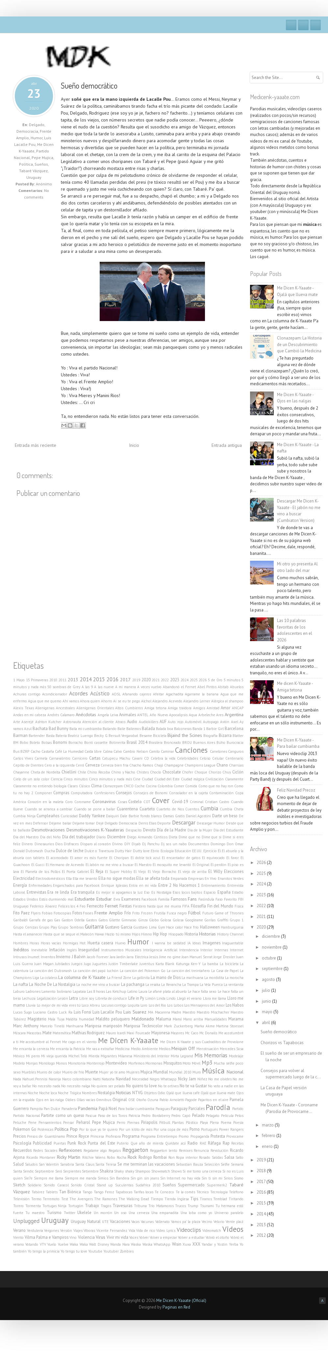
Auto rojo (175, 721)
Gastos (91, 920)
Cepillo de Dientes (28, 765)
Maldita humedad (80, 1019)
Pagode (191, 1099)
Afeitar (158, 694)
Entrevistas (36, 892)
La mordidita (214, 977)
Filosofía (198, 905)
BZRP (24, 751)
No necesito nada (46, 1086)
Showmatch (160, 1171)
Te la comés (185, 1192)
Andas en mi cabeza (29, 715)
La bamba (210, 963)
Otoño (141, 1099)
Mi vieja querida (54, 1056)
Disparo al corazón (95, 844)
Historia (191, 933)
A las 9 (87, 687)
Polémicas (45, 1129)
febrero (269, 1135)
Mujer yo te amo (112, 1072)
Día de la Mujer (200, 830)
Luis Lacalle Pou (107, 1012)
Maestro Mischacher (213, 1012)
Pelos (239, 1115)
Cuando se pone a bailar (94, 809)
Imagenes (211, 942)
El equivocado (213, 857)
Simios (103, 1178)
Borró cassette (96, 742)
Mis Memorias (211, 1055)
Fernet (111, 906)
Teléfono (236, 1192)
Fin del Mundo (220, 905)
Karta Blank (165, 963)
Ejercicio (210, 851)
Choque (200, 772)
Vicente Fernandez (111, 1230)
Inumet (33, 957)
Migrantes (109, 1056)
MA (150, 1012)
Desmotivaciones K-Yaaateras (95, 830)
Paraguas (163, 1108)
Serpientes (72, 1171)
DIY (127, 844)
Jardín (121, 957)
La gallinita (141, 977)
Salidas (217, 1157)
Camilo (154, 751)
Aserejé (27, 721)
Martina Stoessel (229, 1026)
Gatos (103, 920)
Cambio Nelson (135, 751)
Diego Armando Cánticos (147, 837)
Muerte (91, 1071)
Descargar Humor (211, 823)
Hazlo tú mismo (118, 934)
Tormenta (33, 1206)
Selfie (225, 1164)
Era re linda (58, 892)
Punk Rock (76, 1143)
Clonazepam (113, 786)
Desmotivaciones (48, 830)
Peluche (19, 1122)
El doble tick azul (146, 857)
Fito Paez (21, 912)
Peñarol (83, 1122)
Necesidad (140, 1079)
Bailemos (133, 728)
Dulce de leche (70, 850)
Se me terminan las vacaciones (146, 1164)
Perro (121, 1122)
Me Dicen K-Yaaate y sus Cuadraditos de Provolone (201, 1042)
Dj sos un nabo (174, 844)
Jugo (87, 963)
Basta (50, 735)
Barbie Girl (215, 728)
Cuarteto (147, 808)
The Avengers (81, 1199)
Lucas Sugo (22, 1012)
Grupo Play (48, 927)
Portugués (209, 1129)
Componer (43, 793)
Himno (146, 934)
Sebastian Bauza (189, 1164)
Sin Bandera (119, 1178)
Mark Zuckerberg (178, 1026)
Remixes (185, 1150)
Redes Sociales (45, 1150)
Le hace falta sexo (202, 991)
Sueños (41, 164)
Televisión (21, 1199)
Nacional (235, 1072)
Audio (132, 721)
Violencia (86, 1237)
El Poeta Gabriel (75, 871)
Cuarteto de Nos (170, 809)
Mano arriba (193, 1019)
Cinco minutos (75, 779)
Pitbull (164, 1122)
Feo (83, 906)
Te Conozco (164, 1192)
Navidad (123, 1078)
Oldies (70, 1099)
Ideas (196, 943)
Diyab (136, 844)
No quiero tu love (141, 1085)
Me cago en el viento (79, 1042)
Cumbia (209, 808)
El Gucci (38, 864)
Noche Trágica (69, 1093)
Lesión (63, 998)
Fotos (77, 912)
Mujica (146, 1071)
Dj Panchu (150, 844)
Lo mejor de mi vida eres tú (59, 1005)
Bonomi (60, 742)
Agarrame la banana (201, 694)
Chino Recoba (98, 772)
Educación (183, 851)
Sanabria (67, 1164)
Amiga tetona (155, 708)
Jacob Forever (98, 957)
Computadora (81, 793)
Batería (61, 735)
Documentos (198, 844)
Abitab (223, 687)
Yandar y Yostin (214, 1244)
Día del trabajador (78, 836)
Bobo (24, 742)
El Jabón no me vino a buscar (109, 864)
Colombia (165, 786)
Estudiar (104, 899)
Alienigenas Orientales (95, 708)
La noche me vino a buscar (98, 984)
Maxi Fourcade (138, 1033)
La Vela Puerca (211, 984)
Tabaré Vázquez (33, 170)
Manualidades (216, 1019)
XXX (196, 1244)
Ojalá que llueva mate (218, 1093)
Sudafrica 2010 (148, 1185)
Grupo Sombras (71, 927)
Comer (179, 786)
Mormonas (153, 1063)
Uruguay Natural (86, 1221)
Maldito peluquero (113, 1018)
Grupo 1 (236, 920)
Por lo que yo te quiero (98, 1129)
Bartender (37, 735)
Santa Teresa (105, 1164)
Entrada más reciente (35, 445)
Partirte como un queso (62, 1115)
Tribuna (140, 1206)
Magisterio (37, 1018)
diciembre (271, 936)
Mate (47, 1032)
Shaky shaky (124, 1171)
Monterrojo (96, 1063)
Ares (219, 715)
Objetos (150, 1093)
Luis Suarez (134, 1012)
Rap (226, 1143)
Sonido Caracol (56, 1185)
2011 (62, 680)
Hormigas (70, 943)
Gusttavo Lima (145, 927)
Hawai (99, 934)
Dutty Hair (123, 851)
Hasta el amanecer (27, 934)
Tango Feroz (104, 1192)
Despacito (134, 830)
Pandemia (87, 1108)
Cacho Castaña (42, 751)
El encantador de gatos (181, 857)
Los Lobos (175, 1005)
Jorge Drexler (224, 957)
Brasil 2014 (137, 742)
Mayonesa (160, 1032)
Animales (127, 714)
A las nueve (104, 687)
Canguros (235, 751)
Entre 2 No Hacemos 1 (179, 885)
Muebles (29, 1072)
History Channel (230, 934)
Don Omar (235, 844)
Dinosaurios (44, 844)
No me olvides (219, 1079)
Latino (132, 991)
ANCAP (237, 708)
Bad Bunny (58, 728)
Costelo (135, 801)
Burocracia (235, 742)
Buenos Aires (204, 742)
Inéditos (21, 950)
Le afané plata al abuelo (167, 991)
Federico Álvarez (43, 906)
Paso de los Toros (112, 1115)
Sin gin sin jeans (145, 1178)
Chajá (158, 765)
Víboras (89, 1230)
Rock (132, 1157)
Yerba (233, 1244)
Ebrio (155, 851)
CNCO (129, 786)
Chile (82, 772)
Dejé (100, 823)
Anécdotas (86, 714)
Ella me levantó (85, 878)
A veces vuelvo (149, 687)
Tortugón (75, 1206)
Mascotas (34, 1033)
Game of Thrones (228, 913)
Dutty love (141, 851)
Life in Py (136, 998)
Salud (18, 1164)
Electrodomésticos (50, 878)
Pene (32, 1122)
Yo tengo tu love (74, 1251)
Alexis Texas (23, 708)
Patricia (134, 1115)
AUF (163, 721)
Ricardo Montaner (41, 1157)
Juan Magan (44, 963)
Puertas (60, 1143)
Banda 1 (198, 728)
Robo (111, 1157)
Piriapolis (149, 1122)
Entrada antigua (227, 445)
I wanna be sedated (169, 943)
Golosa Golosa (171, 920)
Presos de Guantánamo (46, 1136)
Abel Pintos (206, 687)
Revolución (219, 1150)
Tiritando (236, 1199)
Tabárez (38, 1192)
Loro (143, 1005)
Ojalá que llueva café (182, 1093)
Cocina (151, 786)
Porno (194, 1129)
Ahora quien (90, 701)
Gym (161, 927)
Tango (87, 1192)
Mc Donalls (208, 1033)
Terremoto (51, 1199)
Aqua (193, 715)
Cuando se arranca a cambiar (49, 809)
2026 (203, 680)
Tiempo (157, 1199)
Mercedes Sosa (231, 1048)
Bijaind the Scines (184, 735)
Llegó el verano (189, 998)
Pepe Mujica (42, 157)
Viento (18, 1237)
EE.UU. (197, 851)
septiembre (273, 968)
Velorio (219, 1221)
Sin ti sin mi (212, 1178)
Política (26, 164)
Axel (234, 721)
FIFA (185, 906)
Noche (33, 1093)
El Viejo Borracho (162, 871)
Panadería (69, 1108)
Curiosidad (69, 816)
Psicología (22, 1143)
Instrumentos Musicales (121, 950)
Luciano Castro (45, 1012)
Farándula (206, 899)
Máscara (19, 1033)
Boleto (35, 742)
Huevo (120, 943)
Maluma (163, 1018)
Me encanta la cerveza (31, 1048)
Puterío (123, 1143)
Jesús (153, 957)
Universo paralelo (228, 1212)
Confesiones (104, 793)
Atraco (120, 721)
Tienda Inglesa (176, 1199)
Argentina (234, 714)
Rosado (204, 1157)
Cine (136, 779)
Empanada (179, 878)
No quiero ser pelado (108, 1086)
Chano (222, 765)
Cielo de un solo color (31, 779)
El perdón (219, 864)
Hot (83, 943)
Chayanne (21, 772)
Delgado (36, 124)
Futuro (208, 913)
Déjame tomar (83, 823)
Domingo (218, 844)
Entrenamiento (213, 885)
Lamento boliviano (56, 991)
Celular (218, 758)
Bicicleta (159, 735)
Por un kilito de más (136, 1129)
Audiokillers (148, 721)
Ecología (167, 851)
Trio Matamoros (161, 1206)
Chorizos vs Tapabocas (282, 1042)
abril (266, 1022)
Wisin (176, 1244)
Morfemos (136, 1063)
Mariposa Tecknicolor (143, 1025)
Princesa (97, 1136)
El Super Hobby (118, 871)
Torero (18, 1206)
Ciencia (57, 779)
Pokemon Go (24, 1129)
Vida (132, 1230)
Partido (237, 1108)
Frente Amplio (108, 913)
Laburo (19, 991)
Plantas (178, 1122)
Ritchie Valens (94, 1157)
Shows (176, 1171)
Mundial (160, 1071)
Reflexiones (70, 1150)
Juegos (76, 963)
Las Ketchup (116, 991)
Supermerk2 (217, 1185)
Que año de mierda (147, 1143)
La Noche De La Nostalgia (52, 984)
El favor (232, 857)
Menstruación (207, 1048)
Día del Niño (50, 837)
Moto (187, 1063)
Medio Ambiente (144, 1048)
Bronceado (172, 742)
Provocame (234, 1136)
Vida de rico (145, 1230)
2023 (174, 679)
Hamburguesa (232, 927)
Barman (20, 735)
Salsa (229, 1157)
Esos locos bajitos (187, 892)
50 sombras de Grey (63, 687)
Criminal (196, 801)
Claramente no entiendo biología (39, 786)
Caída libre (93, 751)
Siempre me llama (48, 1178)
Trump (193, 1206)
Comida (191, 786)
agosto (269, 979)
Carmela (41, 758)
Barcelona (234, 728)
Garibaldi (20, 920)
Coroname (82, 801)
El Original (201, 864)
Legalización (47, 998)
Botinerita (117, 742)
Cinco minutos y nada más (110, 779)
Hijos (136, 934)
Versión (66, 1230)
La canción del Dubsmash (51, 970)
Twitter (303, 25)
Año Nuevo (159, 715)
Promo (184, 1136)
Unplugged (26, 1221)
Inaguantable (232, 943)
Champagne (174, 765)
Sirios (228, 1178)
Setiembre (90, 1171)
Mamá (177, 1019)
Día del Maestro (26, 837)
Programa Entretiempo (159, 1136)
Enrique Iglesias (114, 885)
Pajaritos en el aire (213, 1099)
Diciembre (116, 836)
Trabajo (92, 1205)
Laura (143, 991)
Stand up (105, 1185)
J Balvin (79, 956)
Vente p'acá (234, 1221)
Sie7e (28, 1178)
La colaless (48, 977)
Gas (57, 920)
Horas (34, 943)
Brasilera (156, 742)
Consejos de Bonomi (150, 793)
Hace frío (191, 927)
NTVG (137, 1092)
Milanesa (125, 1056)
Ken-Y (196, 963)
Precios (19, 1136)
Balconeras (182, 728)
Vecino (207, 1221)
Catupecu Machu (116, 758)
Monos (61, 1063)
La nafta (20, 984)
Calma (108, 751)
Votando (31, 1244)
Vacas (135, 1221)
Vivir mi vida (117, 1237)
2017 (125, 680)
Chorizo (215, 772)
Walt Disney (99, 1244)
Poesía (238, 1122)
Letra (73, 998)
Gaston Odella (73, 920)
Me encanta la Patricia (67, 1048)
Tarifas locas (143, 1192)
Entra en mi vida (143, 885)
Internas (221, 950)
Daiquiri (112, 816)
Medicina (122, 1048)
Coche (140, 786)
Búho (220, 742)
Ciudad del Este (167, 779)
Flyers (35, 913)
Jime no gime (170, 957)
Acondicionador (54, 694)
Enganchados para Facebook (76, 885)
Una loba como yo (196, 1212)
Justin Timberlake (123, 963)
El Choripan (119, 857)
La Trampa (190, 984)
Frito (136, 913)
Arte (16, 721)
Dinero (27, 844)
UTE (105, 1221)
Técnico (202, 1192)
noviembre (272, 947)
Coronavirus (104, 801)
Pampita (36, 1108)
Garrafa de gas (41, 920)
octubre (269, 958)
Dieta (173, 837)
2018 (262, 1171)
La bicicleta (229, 963)
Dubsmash (34, 851)
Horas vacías (51, 943)
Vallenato (162, 1221)
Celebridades (187, 758)
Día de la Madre (171, 829)
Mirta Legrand (182, 1056)
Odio (161, 1093)
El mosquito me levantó (172, 864)
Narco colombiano (76, 1079)
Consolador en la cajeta (188, 793)
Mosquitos (173, 1063)
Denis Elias (147, 823)
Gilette (114, 920)
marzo (268, 1125)
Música (213, 1070)
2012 (262, 1235)
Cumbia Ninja (24, 816)
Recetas (237, 1143)
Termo (36, 1199)
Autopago (211, 721)
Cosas (122, 801)
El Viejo (140, 871)
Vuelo (51, 1244)
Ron (171, 1157)
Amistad (213, 708)
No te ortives (168, 1086)
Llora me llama (214, 998)
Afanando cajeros (136, 694)
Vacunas (147, 1221)
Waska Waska (141, 1244)
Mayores (177, 1033)
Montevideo (116, 1063)
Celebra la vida (163, 758)
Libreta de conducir (111, 998)
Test (64, 1199)
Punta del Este (101, 1143)
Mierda (93, 1056)
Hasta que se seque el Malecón (68, 934)
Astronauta (72, 721)
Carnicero (80, 758)
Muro (196, 1072)
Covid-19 (180, 801)
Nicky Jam (187, 1078)
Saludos (31, 1164)
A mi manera (125, 687)
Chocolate (172, 771)
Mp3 (207, 1062)
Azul (28, 728)
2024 (185, 680)
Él (219, 851)
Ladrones (33, 991)
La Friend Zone (119, 977)
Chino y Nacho (123, 772)
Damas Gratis (174, 816)
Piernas (133, 1122)
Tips (194, 1198)
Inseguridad (88, 949)
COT (146, 801)
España (224, 892)
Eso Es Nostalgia (157, 892)
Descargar (183, 822)
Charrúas (236, 765)
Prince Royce (77, 1136)
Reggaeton (135, 1149)
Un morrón (103, 1212)
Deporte (164, 823)
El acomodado (57, 857)
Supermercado (191, 1184)
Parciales (197, 1108)
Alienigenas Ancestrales (55, 708)
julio (266, 990)
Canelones (218, 751)
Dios (59, 844)
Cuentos (192, 809)
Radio (193, 1143)
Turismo (54, 1212)
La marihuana (192, 977)
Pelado (198, 1115)
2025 (194, 680)
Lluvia (31, 1005)
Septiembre (44, 1171)
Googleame (194, 920)
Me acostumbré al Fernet (40, 1042)
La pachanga (132, 984)
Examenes (130, 899)
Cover (160, 800)
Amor (225, 707)
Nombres (89, 1093)
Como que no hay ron (215, 786)
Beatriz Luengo (80, 735)
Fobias (47, 913)
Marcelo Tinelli (52, 1026)
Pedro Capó (180, 1115)
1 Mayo (19, 680)
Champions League (200, 765)
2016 (112, 679)
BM (15, 742)
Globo (154, 920)
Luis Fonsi (82, 1012)
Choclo (155, 772)
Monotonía (77, 1063)
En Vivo (210, 878)
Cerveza (92, 765)
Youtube (95, 1251)
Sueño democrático (89, 85)
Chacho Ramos (141, 765)
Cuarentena (127, 808)
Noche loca (48, 1093)
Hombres (20, 943)
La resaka (152, 984)
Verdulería (35, 1230)
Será (58, 1171)
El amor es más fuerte (89, 857)
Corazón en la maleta (45, 801)
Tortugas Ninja (54, 1206)
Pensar (68, 1122)
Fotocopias (62, 913)
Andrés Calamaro (61, 715)
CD (146, 758)
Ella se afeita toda (152, 878)
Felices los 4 (68, 906)
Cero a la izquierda (59, 765)
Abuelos (236, 687)
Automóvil (193, 721)
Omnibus (103, 1099)
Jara (112, 957)
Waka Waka (79, 1244)
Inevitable (39, 950)
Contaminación (221, 793)
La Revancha (171, 984)
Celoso (205, 758)
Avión (224, 721)
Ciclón (237, 771)
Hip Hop (160, 933)
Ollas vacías (86, 1099)
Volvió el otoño (217, 1237)
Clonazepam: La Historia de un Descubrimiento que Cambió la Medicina (299, 344)
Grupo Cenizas (25, 927)
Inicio (134, 445)
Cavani (137, 758)
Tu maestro (34, 1212)
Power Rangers (231, 1129)
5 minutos (232, 680)
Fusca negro (177, 913)
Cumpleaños (48, 815)
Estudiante (85, 899)
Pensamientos (49, 1122)
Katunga (182, 963)
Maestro (189, 1012)
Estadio (237, 892)
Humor (36, 137)
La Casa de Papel (225, 970)
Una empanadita (164, 1212)
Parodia (218, 1107)
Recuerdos (22, 1150)
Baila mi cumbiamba (85, 728)
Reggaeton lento (163, 1150)
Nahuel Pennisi (35, 1079)
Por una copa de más (171, 1129)
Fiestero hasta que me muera (157, 906)
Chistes (143, 772)
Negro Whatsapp (163, 1079)
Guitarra (94, 926)
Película (227, 1115)
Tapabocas (123, 1192)
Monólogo (47, 1063)
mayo (267, 1012)
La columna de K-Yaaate (82, 977)
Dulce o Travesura (99, 851)
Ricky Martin (69, 1157)
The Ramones (105, 1199)
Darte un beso (225, 815)
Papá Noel (108, 1108)
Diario (101, 837)
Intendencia (189, 950)
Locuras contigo (114, 1005)
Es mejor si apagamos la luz (119, 892)
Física (239, 906)
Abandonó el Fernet (179, 687)
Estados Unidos (25, 899)
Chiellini (69, 771)
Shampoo (142, 1171)
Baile (121, 728)
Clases (72, 786)
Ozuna (152, 1099)
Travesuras (122, 1205)
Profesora (113, 1136)
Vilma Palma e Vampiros (46, 1237)
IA (189, 943)
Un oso (120, 1212)
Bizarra (225, 735)
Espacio (210, 892)
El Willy (215, 871)
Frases (88, 913)
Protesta (218, 1136)
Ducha (49, 851)
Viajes (78, 1230)
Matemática (62, 1033)
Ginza (143, 920)
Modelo (19, 1063)
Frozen (147, 913)
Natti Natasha (104, 1079)
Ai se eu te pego (126, 701)
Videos (232, 1229)
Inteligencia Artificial (160, 950)
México (19, 1056)
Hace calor (174, 927)
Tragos (106, 1206)
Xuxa (187, 1244)
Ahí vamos (71, 701)
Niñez (202, 1079)
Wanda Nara (119, 1244)
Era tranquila (83, 892)
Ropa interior (187, 1157)
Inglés (72, 950)
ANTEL (142, 715)
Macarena (162, 1012)
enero (268, 1146)
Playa (204, 1122)
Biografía (210, 735)
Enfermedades (40, 885)
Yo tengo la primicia (44, 1251)
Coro (69, 801)
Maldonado (143, 1019)
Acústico (100, 693)
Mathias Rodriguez (88, 1032)
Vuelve (63, 1244)
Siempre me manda (80, 1178)
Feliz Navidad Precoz (296, 790)
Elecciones (233, 871)
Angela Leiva (108, 715)
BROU (187, 742)
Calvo (118, 751)
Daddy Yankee (92, 815)
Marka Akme (204, 1026)
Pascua (91, 1115)
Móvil (196, 1063)
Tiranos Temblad (213, 1199)
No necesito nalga (75, 1086)
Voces (133, 1237)
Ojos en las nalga (50, 1099)
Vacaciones (120, 1221)
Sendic (28, 1171)
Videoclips (189, 1229)
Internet (236, 950)
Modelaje (236, 1056)
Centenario (234, 758)
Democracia (27, 131)
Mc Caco (191, 1033)
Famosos (179, 899)
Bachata (40, 728)
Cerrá (80, 765)
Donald (19, 851)
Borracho (75, 742)
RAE (203, 1143)
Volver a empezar (163, 1237)
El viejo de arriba (192, 871)
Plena (214, 1122)
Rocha (121, 1157)
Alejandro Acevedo (167, 701)
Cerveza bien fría (114, 765)
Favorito (230, 899)
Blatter (238, 735)
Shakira (106, 1171)
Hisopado (176, 934)
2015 (99, 679)
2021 (156, 680)
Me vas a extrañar (100, 1048)
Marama (235, 1018)
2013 (73, 680)
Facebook (291, 25)
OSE (131, 1099)
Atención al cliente (98, 721)
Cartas (94, 758)
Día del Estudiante (228, 830)
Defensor (40, 823)
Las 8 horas (96, 991)
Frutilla (159, 913)
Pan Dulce (52, 1108)
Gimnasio (129, 920)
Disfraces (71, 844)
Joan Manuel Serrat (197, 957)
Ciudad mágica (192, 779)
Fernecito (95, 905)
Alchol (146, 701)
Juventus (146, 963)
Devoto (149, 829)
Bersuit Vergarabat (123, 735)
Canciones (191, 750)
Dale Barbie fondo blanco (141, 816)
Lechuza (29, 998)
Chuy (226, 772)
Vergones (51, 1230)
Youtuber (111, 1251)
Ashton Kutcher (48, 721)
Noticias (123, 1093)
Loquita (133, 1005)
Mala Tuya (56, 1019)
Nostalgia (106, 1092)
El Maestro (143, 864)
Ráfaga (214, 1143)
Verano (19, 1230)
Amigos (199, 708)
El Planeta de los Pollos (40, 871)
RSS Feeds (315, 25)
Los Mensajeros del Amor (204, 1005)
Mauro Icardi (116, 1033)
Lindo (171, 998)
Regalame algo (95, 1150)
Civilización (214, 779)
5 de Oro (215, 680)
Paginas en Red (176, 1307)
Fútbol (194, 913)
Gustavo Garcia (118, 927)
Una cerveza (139, 1212)
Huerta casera (100, 942)
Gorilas (209, 920)
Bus (16, 751)
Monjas (32, 1063)
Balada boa (164, 728)
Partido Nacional (26, 1115)
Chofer (187, 772)
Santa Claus (84, 1164)
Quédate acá (175, 1143)
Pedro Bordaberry (155, 1115)
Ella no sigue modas (116, 878)
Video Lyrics (165, 1230)
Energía (20, 885)
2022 (165, 680)
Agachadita (174, 694)
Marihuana (74, 1026)
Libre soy (86, 998)
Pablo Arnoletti (172, 1099)
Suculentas (124, 1185)
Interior (206, 950)
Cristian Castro (217, 801)
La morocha (234, 977)
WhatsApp (162, 1244)
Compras (61, 792)
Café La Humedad (69, 751)
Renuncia (201, 1150)
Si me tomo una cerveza (202, 1171)
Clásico (84, 786)
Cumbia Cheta (231, 809)
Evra (117, 899)
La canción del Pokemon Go (142, 970)
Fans (192, 899)
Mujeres (132, 1072)
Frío (127, 912)
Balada (148, 728)
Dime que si (212, 837)
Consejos (124, 792)
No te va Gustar (193, 1085)
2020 (146, 679)
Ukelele (84, 1212)
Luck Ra (65, 1012)
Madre (176, 1012)
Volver (144, 1237)
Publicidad (42, 1143)
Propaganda (199, 1136)
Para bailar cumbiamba (136, 1108)
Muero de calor (49, 1072)
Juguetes (99, 963)
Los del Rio (157, 1005)
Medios (164, 1048)
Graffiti (222, 920)
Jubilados (62, 963)
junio (267, 1001)
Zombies (127, 1251)
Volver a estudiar (191, 1237)
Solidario (34, 1185)
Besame (145, 735)
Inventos (48, 957)
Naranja (55, 1079)
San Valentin (49, 1164)
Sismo (238, 1178)
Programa (130, 1136)
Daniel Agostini (198, 816)
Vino (73, 1237)
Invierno (63, 956)
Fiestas (125, 905)
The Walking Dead (133, 1199)
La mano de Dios (166, 977)
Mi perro (33, 1056)
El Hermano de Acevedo (65, 864)
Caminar (167, 751)
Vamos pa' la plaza (185, 1221)
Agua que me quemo (45, 701)
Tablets (52, 1192)
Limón (150, 998)
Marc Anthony (25, 1025)
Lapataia (79, 991)
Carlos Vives (23, 758)
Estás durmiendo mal (56, 899)
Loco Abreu (91, 1005)
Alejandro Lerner (196, 701)
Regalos (115, 1150)
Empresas (196, 878)
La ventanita (233, 984)
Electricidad (24, 878)
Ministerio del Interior (152, 1056)
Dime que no (189, 837)
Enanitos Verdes (230, 878)
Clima (96, 785)
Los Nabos (234, 1005)
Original (120, 1099)
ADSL (116, 694)
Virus (100, 1237)
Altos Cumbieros (129, 708)
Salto (239, 1157)
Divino (117, 844)
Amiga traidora (179, 708)
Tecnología (219, 1192)
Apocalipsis (178, 715)
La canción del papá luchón (95, 970)
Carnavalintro (59, 758)
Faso (219, 899)
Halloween (210, 927)
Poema (226, 1122)
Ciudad (147, 779)
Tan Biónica (70, 1191)
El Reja (96, 871)
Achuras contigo (26, 694)
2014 (86, 679)
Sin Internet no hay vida (180, 1178)
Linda (161, 998)
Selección (212, 1164)
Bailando (109, 728)
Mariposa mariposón (103, 1025)
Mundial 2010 (180, 1072)
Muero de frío (73, 1072)
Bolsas (46, 742)
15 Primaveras (37, 680)
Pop (74, 1129)
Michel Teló (78, 1056)
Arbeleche (206, 715)
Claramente (234, 779)
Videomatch (211, 1230)
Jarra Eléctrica (137, 957)
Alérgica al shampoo (227, 701)
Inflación (57, 949)
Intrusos (20, 957)
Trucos (180, 1206)
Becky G (100, 735)
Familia (163, 899)
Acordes (78, 693)
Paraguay (179, 1108)
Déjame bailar (60, 823)
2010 (53, 680)
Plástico (192, 1122)
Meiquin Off (183, 1048)
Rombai (160, 1157)
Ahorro (106, 701)
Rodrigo (145, 1157)
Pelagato (212, 1115)
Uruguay (33, 177)
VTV (43, 1244)
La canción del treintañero (188, 970)
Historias (207, 934)
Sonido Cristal (82, 1185)
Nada (17, 1079)
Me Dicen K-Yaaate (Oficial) (181, 1300)
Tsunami (207, 1206)
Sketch (19, 1184)
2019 (136, 680)
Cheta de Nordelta (45, 772)
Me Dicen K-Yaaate (128, 1040)
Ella (69, 878)
